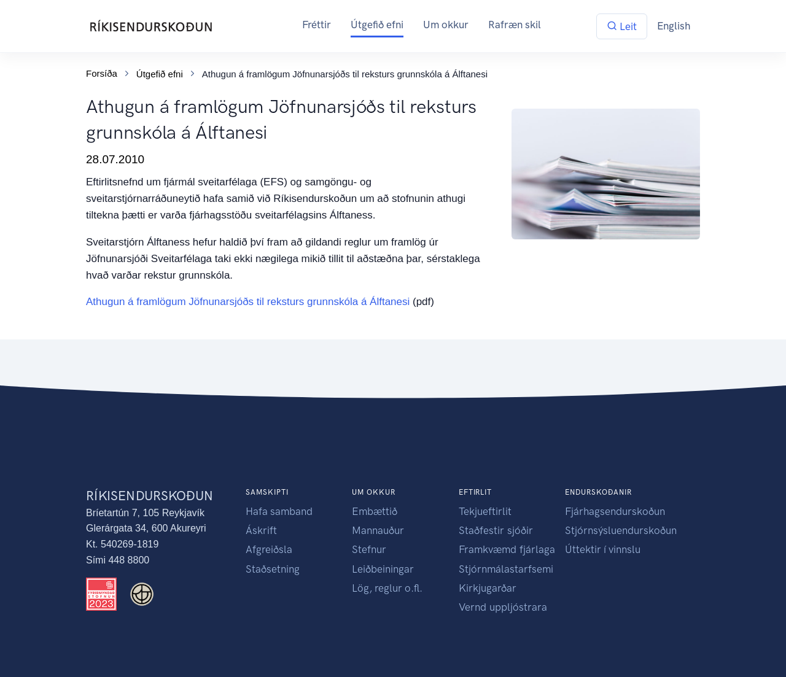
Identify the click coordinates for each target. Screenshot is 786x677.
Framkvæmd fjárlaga (507, 549)
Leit (622, 26)
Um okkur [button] (446, 24)
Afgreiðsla (269, 549)
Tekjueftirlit (485, 511)
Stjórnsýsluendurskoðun (621, 530)
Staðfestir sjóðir (496, 530)
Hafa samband (279, 511)
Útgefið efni (377, 24)
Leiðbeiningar (383, 569)
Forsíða (101, 73)
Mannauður (378, 530)
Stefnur (369, 549)
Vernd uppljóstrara (503, 607)
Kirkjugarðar (487, 588)
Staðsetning (273, 569)
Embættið (374, 511)
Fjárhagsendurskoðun (615, 511)
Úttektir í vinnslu (602, 549)
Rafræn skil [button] (514, 24)
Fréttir (316, 24)
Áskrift (261, 530)
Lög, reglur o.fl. (387, 588)
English (673, 26)
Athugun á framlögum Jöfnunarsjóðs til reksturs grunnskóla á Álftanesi (248, 302)
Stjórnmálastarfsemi (506, 569)
